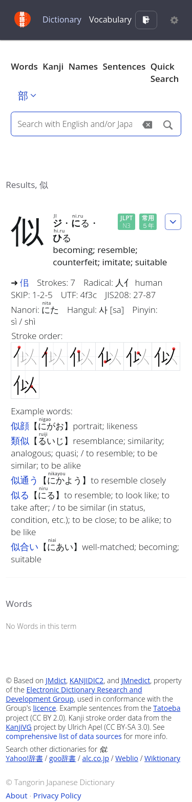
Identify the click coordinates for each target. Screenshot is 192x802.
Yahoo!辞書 (24, 758)
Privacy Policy (57, 795)
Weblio (126, 758)
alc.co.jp (96, 758)
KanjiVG (19, 727)
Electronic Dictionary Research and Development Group (74, 694)
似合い (24, 546)
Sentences (124, 66)
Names (83, 66)
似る (20, 495)
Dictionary (61, 19)
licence (44, 708)
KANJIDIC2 (87, 680)
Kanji (52, 66)
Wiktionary (162, 758)
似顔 (20, 425)
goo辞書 (62, 758)
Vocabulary (110, 19)
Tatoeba (166, 708)
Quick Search (165, 72)
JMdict (56, 680)
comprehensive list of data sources (64, 736)
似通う (24, 480)
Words (24, 66)
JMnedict (136, 680)
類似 (20, 440)
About (16, 795)
